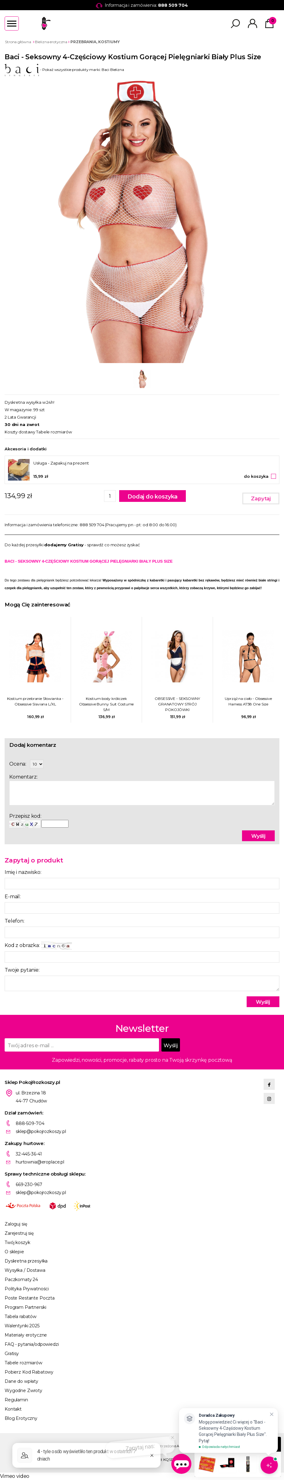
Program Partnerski (25, 1307)
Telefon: (14, 921)
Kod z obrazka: (38, 945)
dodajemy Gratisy (64, 544)
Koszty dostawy (20, 431)
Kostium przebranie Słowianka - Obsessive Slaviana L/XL (35, 701)
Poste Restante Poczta (30, 1298)
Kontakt (13, 1409)
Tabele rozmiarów (54, 431)
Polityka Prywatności (27, 1289)
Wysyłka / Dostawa (25, 1270)
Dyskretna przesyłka (26, 1261)
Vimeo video (14, 1476)
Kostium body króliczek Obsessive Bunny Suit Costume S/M (106, 704)
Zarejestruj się (19, 1233)
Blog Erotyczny (21, 1418)
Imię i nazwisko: (23, 872)
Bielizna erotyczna (51, 41)
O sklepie (14, 1252)
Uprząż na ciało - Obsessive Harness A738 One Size (248, 701)
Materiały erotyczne (26, 1335)
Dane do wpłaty (21, 1381)
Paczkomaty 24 (21, 1279)
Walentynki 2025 (22, 1326)
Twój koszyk (17, 1242)
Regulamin (16, 1400)
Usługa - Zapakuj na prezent (61, 463)
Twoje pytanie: (22, 970)
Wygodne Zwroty (23, 1390)
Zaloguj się (16, 1224)
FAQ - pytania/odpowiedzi (32, 1344)
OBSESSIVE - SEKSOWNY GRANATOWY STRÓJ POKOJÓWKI (177, 704)
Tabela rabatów (20, 1316)
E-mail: (13, 896)
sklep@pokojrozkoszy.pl (41, 1131)
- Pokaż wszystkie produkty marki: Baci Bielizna (64, 69)
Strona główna (18, 41)
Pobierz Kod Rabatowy (29, 1372)
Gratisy (12, 1353)
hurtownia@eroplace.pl (40, 1162)
